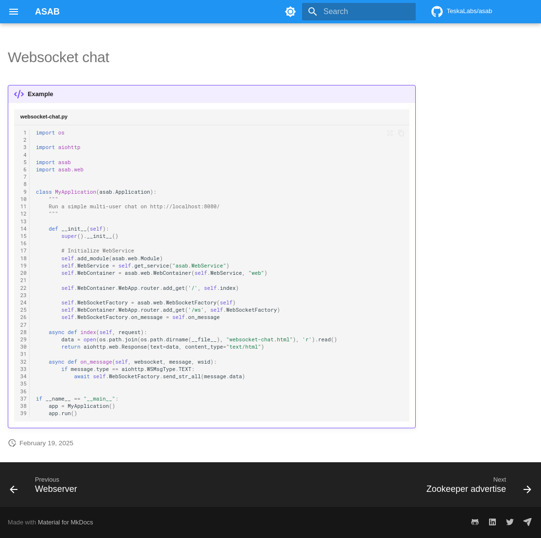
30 (23, 346)
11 (23, 206)
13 (23, 221)
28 (23, 332)
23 (23, 295)
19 (23, 265)
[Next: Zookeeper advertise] (476, 487)
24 (23, 302)
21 (23, 280)
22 (23, 288)
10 (23, 199)
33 (23, 369)
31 (23, 354)
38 (23, 406)
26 (23, 317)
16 (23, 243)
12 (23, 213)
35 (23, 383)
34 (23, 376)
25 (23, 309)
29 (23, 339)
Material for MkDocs (65, 522)
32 (23, 361)
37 (23, 398)
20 (23, 272)
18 (23, 258)
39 (23, 413)
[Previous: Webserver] (46, 487)
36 (23, 391)
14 (23, 228)
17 (23, 250)
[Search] (359, 11)
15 (23, 236)
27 (23, 324)
